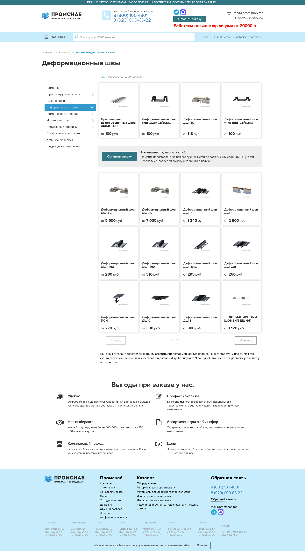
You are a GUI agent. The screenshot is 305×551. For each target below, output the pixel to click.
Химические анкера (59, 139)
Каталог (55, 37)
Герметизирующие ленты (63, 94)
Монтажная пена (57, 120)
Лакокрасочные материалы (154, 500)
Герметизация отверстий (62, 114)
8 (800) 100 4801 (130, 15)
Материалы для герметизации (156, 487)
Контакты (255, 37)
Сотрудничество (110, 500)
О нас (204, 37)
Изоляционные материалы (154, 496)
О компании (107, 487)
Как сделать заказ (111, 492)
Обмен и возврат (111, 509)
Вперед (246, 340)
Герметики (53, 88)
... (185, 340)
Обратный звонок (249, 18)
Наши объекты (221, 37)
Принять (202, 545)
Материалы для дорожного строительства (163, 492)
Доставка (240, 37)
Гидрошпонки (55, 101)
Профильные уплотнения (63, 133)
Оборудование (146, 483)
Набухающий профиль (61, 127)
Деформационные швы (62, 107)
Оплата (104, 496)
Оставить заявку (190, 19)
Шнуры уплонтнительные (63, 146)
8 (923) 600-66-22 (132, 20)
